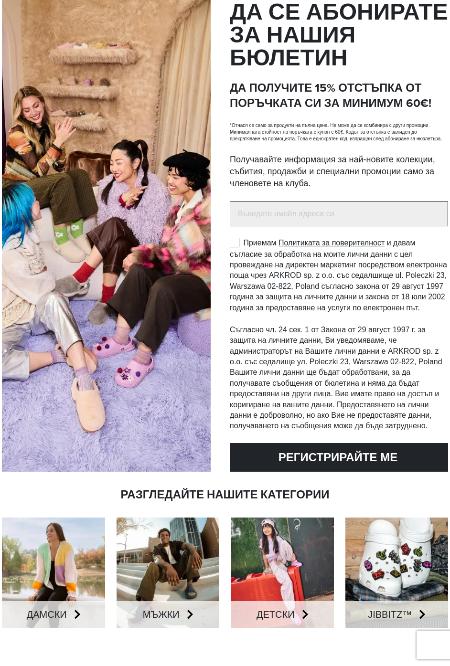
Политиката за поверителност (332, 243)
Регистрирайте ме (329, 457)
